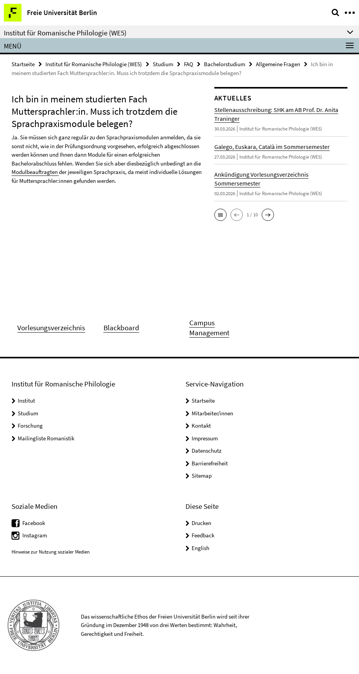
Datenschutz (206, 450)
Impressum (205, 438)
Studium (163, 64)
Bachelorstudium (224, 64)
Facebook (33, 523)
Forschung (30, 425)
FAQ (188, 64)
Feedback (203, 535)
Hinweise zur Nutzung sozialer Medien (51, 552)
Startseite (23, 64)
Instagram (34, 535)
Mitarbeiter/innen (212, 413)
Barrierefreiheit (210, 463)
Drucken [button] (201, 523)
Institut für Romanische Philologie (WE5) (93, 64)
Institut (26, 400)
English (200, 548)
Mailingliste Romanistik (46, 438)
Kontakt (201, 425)
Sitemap (202, 475)
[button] (220, 214)
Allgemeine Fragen (278, 64)
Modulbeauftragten (35, 172)
